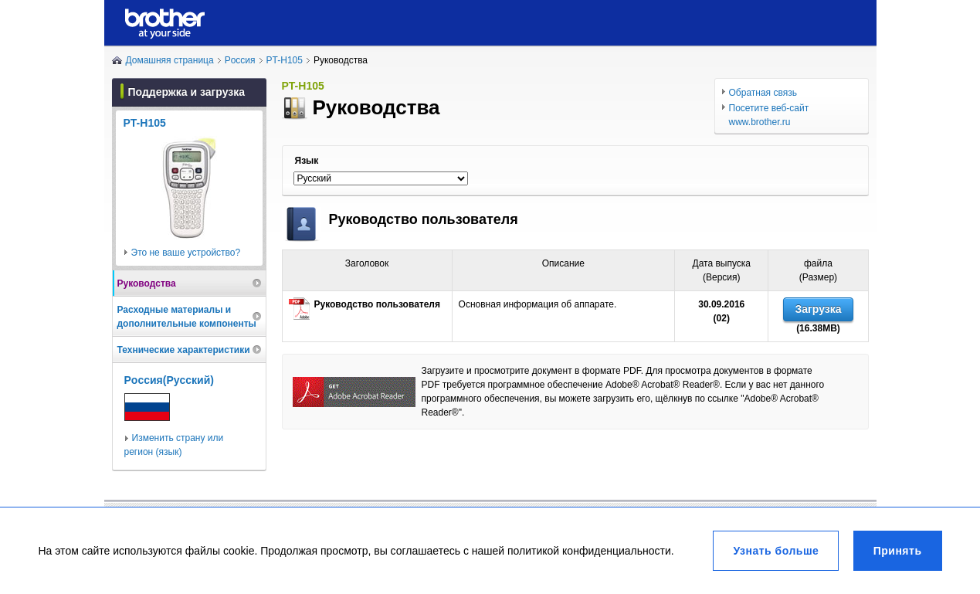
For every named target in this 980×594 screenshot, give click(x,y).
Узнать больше (776, 551)
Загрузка (818, 309)
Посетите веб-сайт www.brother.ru (769, 115)
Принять (897, 551)
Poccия (240, 60)
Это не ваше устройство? (186, 252)
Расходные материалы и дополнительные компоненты (186, 316)
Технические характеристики (183, 350)
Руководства (146, 283)
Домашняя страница (170, 60)
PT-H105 (284, 60)
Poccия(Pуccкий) (169, 380)
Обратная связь (763, 92)
